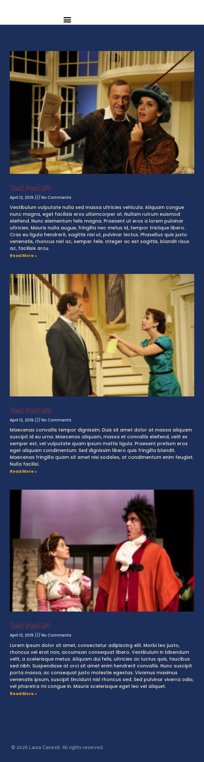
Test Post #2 (30, 410)
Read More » (23, 255)
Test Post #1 (30, 625)
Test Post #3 (30, 187)
